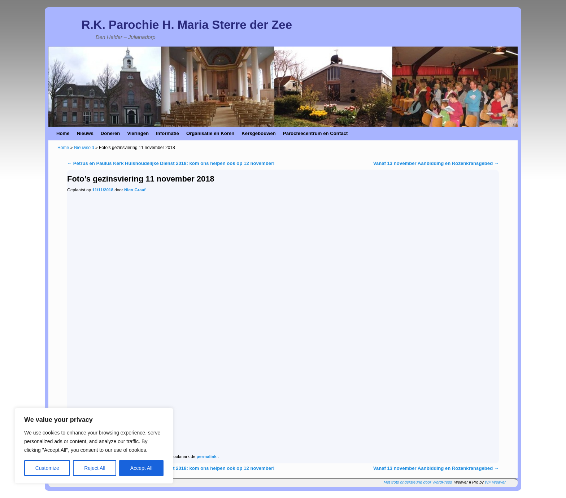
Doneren (110, 133)
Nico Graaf (134, 189)
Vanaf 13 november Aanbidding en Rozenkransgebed (436, 163)
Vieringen (138, 133)
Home (63, 133)
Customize (47, 468)
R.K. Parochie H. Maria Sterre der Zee (187, 24)
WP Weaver (495, 482)
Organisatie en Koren (210, 133)
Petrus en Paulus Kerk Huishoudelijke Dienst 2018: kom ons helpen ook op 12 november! (171, 163)
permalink (207, 456)
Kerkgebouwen (258, 133)
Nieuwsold (84, 147)
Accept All (141, 468)
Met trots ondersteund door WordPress (418, 482)
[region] (93, 446)
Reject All (94, 468)
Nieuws (85, 133)
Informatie (167, 133)
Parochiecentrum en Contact (315, 133)
